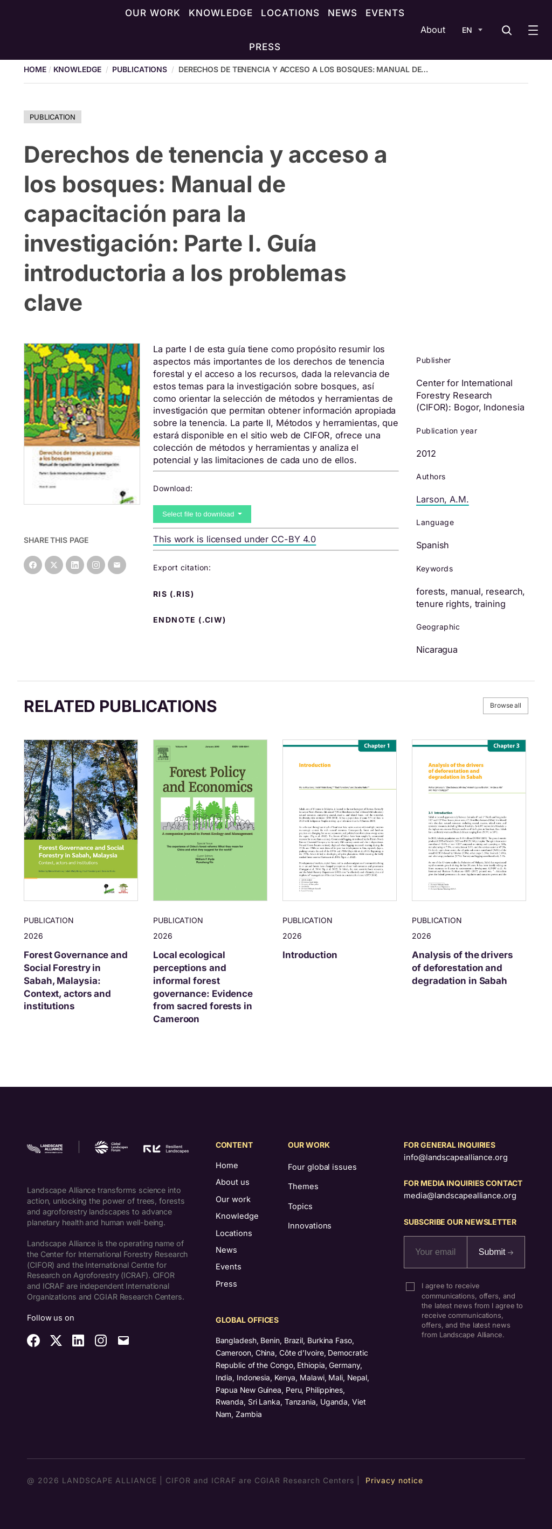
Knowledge (77, 69)
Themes (303, 1186)
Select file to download (199, 514)
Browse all (505, 705)
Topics (300, 1206)
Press (226, 1284)
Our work (233, 1199)
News (226, 1250)
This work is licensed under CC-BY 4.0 (234, 539)
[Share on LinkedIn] (75, 565)
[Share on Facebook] (33, 565)
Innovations (310, 1226)
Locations (234, 1233)
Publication (52, 117)
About (432, 29)
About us (233, 1182)
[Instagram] (96, 565)
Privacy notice (394, 1480)
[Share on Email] (117, 565)
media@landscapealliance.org (460, 1195)
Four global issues (322, 1167)
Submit (496, 1251)
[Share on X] (54, 565)
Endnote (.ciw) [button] (191, 620)
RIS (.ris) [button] (174, 594)
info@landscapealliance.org (455, 1157)
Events (229, 1267)
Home (227, 1165)
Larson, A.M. (442, 499)
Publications (139, 69)
